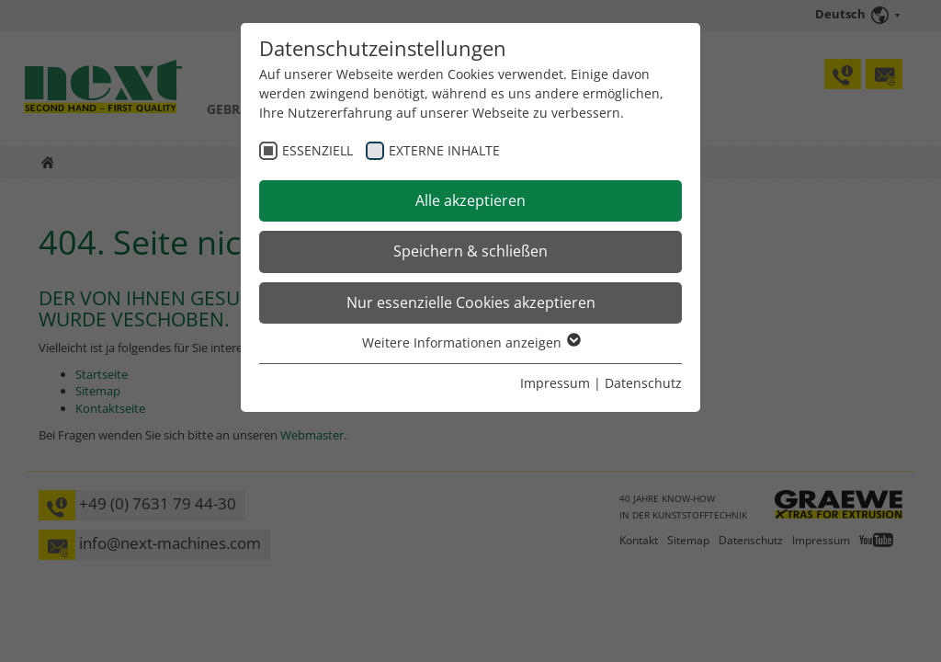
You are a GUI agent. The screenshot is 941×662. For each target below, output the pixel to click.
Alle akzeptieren (470, 200)
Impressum (555, 383)
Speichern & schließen (470, 251)
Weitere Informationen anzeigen (470, 342)
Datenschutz (643, 383)
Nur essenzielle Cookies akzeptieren (470, 302)
